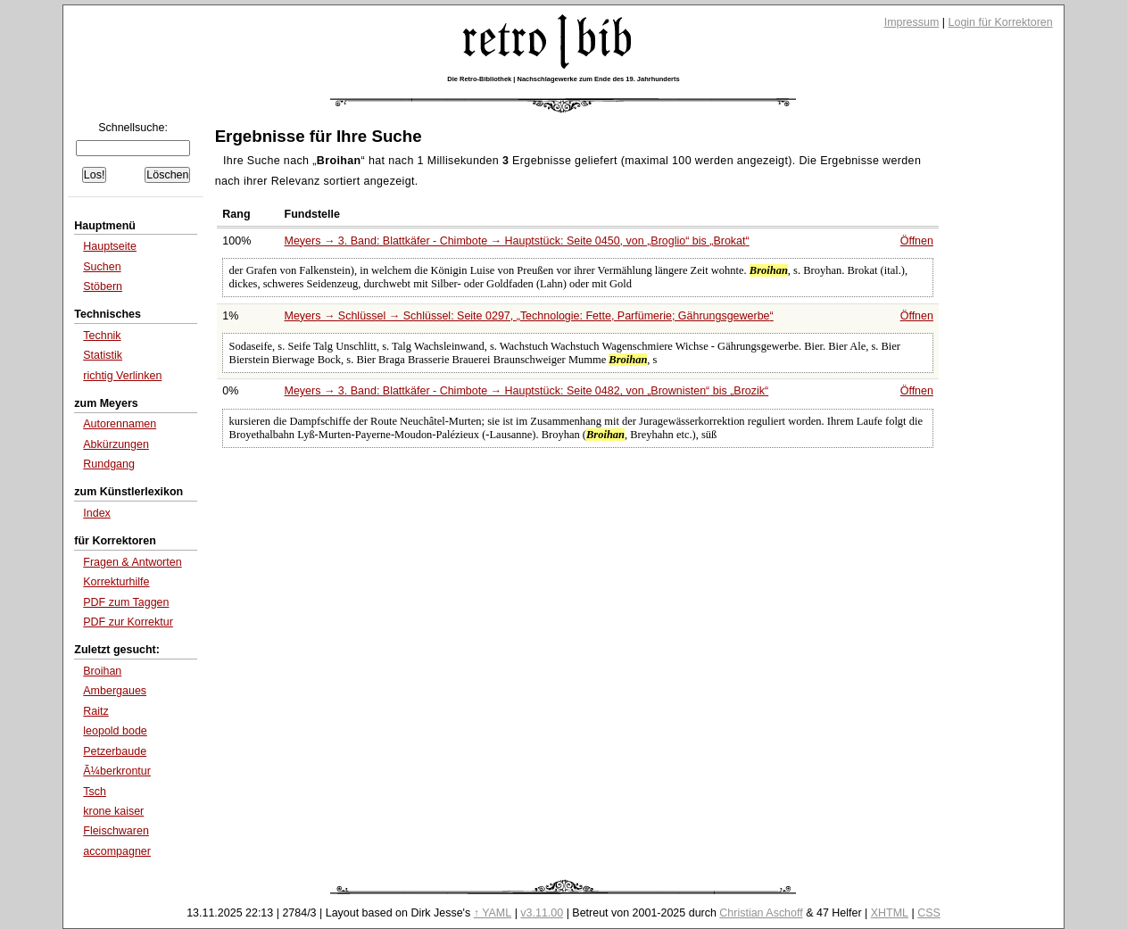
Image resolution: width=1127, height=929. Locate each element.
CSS (929, 913)
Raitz (95, 711)
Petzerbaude (114, 751)
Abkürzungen (116, 444)
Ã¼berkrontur (117, 771)
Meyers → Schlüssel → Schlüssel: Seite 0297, (529, 316)
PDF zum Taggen (126, 602)
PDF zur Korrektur (128, 622)
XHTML (889, 913)
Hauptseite (110, 246)
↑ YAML (493, 913)
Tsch (94, 791)
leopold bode (115, 731)
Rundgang (109, 464)
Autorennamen (119, 424)
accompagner (117, 851)
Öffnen (916, 241)
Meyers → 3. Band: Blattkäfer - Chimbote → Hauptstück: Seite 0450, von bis (517, 241)
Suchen (101, 267)
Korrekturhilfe (116, 582)
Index (97, 513)
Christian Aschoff (760, 913)
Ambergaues (114, 690)
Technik (101, 335)
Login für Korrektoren (1001, 22)
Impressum (912, 22)
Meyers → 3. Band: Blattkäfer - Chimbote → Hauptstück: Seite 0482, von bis (527, 391)
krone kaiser (113, 811)
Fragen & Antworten (132, 562)
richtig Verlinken (122, 375)
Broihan (102, 671)
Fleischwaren (116, 831)
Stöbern (102, 286)
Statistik (102, 355)
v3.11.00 (541, 913)
